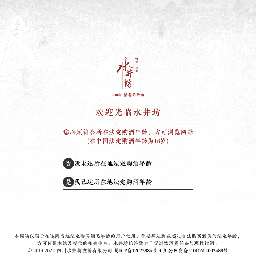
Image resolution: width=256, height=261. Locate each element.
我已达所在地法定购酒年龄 (107, 182)
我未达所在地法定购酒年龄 (107, 163)
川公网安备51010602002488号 (195, 250)
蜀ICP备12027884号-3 (137, 250)
